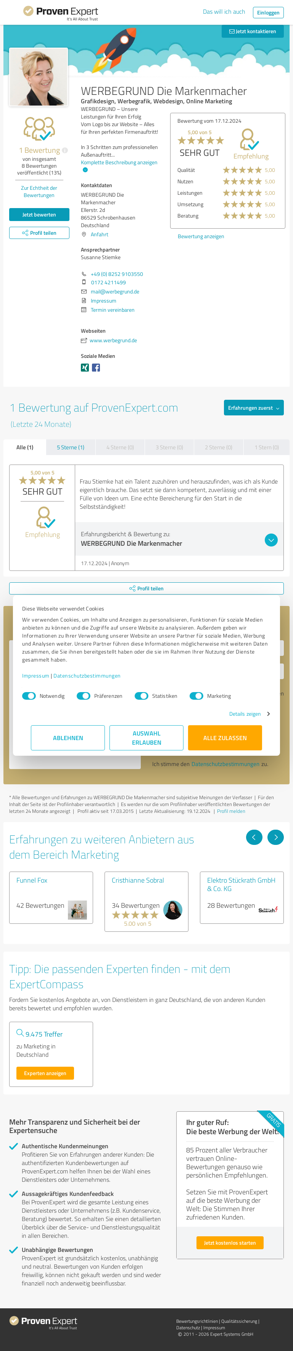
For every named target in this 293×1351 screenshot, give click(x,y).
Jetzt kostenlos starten (230, 1242)
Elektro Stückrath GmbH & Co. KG (241, 884)
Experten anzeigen (45, 1073)
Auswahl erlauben (146, 738)
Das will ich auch (224, 11)
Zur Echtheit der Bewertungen (39, 191)
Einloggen (268, 12)
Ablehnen (68, 737)
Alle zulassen (225, 737)
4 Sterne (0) (120, 447)
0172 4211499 (108, 282)
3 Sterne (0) (169, 447)
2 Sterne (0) (218, 447)
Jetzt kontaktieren (252, 31)
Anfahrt (99, 234)
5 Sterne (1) (70, 447)
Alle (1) (24, 447)
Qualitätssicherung (239, 1321)
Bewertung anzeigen (201, 236)
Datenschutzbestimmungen (96, 675)
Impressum (44, 675)
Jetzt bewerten (39, 214)
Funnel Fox (31, 880)
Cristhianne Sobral (138, 880)
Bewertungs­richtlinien (197, 1321)
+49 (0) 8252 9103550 (117, 273)
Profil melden (231, 811)
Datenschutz (188, 1327)
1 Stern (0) (266, 447)
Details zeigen (236, 713)
